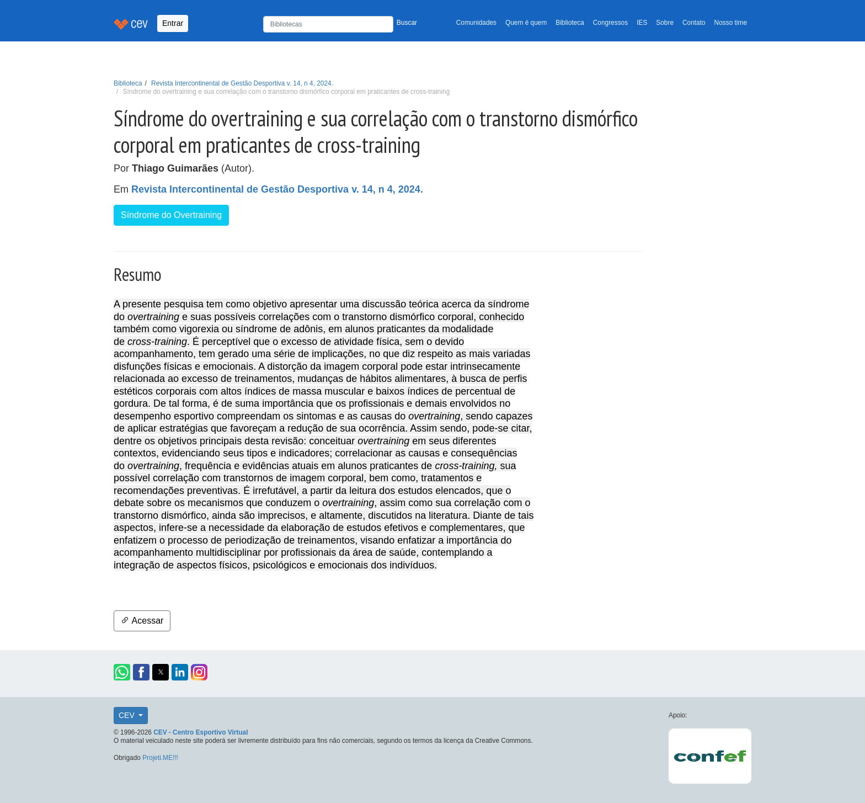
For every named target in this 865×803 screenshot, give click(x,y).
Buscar (407, 22)
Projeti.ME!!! (160, 758)
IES (642, 22)
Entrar (172, 23)
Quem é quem (526, 22)
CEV (128, 715)
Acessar (142, 620)
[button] (122, 672)
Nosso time (730, 22)
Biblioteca (570, 22)
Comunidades (476, 22)
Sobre (665, 22)
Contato (694, 22)
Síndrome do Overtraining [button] (171, 215)
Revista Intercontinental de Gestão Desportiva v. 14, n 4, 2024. (242, 83)
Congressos (610, 22)
